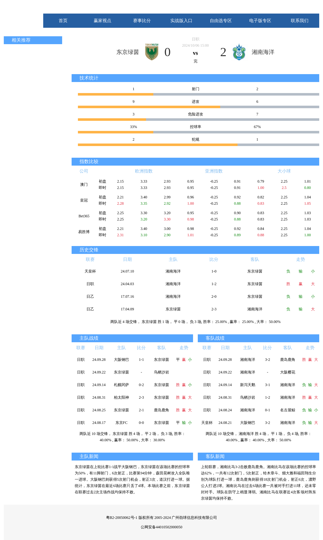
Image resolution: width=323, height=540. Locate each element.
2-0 (213, 296)
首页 (63, 20)
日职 (195, 39)
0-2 (141, 385)
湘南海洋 (263, 52)
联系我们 (299, 20)
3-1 (267, 385)
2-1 (141, 410)
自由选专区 (221, 20)
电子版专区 (260, 20)
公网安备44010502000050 (161, 527)
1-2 (213, 284)
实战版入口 (181, 20)
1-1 (141, 359)
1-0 (213, 271)
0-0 (141, 422)
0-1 (267, 410)
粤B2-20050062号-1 (122, 517)
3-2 (267, 359)
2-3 (213, 309)
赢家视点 (102, 20)
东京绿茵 (127, 52)
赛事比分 (142, 20)
